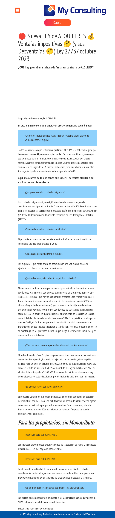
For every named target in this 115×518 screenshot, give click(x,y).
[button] (17, 10)
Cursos (57, 23)
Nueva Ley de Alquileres (41, 508)
